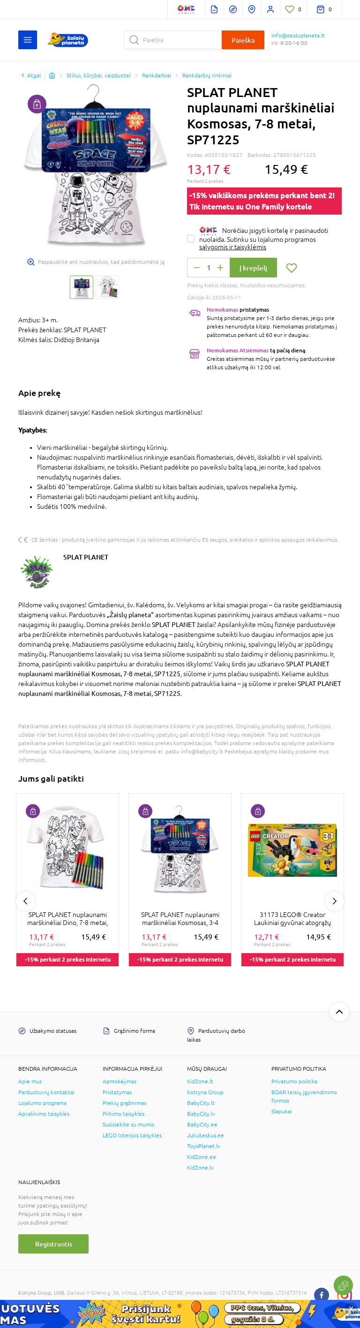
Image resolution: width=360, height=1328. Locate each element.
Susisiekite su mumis (128, 1124)
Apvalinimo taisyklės (43, 1114)
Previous (25, 901)
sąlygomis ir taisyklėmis (232, 247)
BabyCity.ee (202, 1124)
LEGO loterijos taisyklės (132, 1135)
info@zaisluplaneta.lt (298, 35)
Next (334, 901)
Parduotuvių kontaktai (46, 1092)
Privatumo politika (294, 1081)
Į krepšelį (253, 268)
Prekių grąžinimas (124, 1103)
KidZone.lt (200, 1081)
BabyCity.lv (201, 1114)
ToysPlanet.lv (203, 1146)
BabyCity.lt (201, 1103)
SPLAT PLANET (85, 557)
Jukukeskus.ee (205, 1135)
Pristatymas (117, 1092)
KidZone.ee (201, 1157)
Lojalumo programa (42, 1103)
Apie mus (30, 1081)
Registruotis (53, 1244)
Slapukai (281, 1111)
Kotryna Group (205, 1092)
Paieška (243, 40)
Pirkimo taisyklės (123, 1114)
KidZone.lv (200, 1167)
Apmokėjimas (119, 1081)
